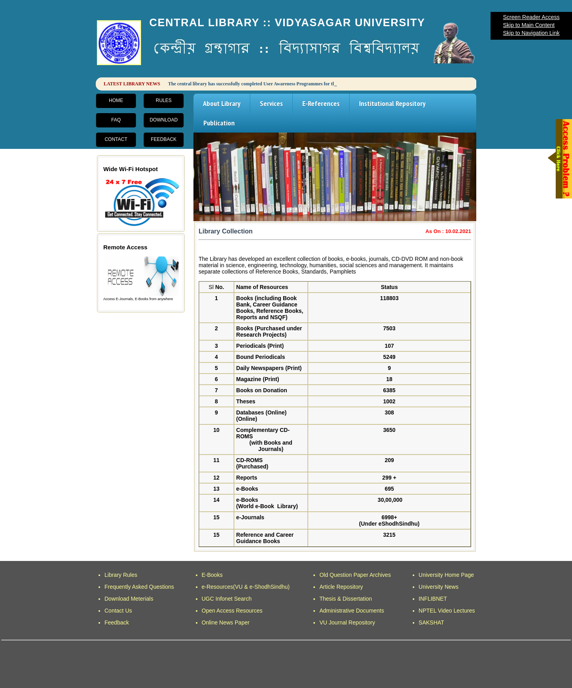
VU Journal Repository (347, 622)
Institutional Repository (392, 103)
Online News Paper (226, 622)
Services (271, 103)
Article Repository (341, 587)
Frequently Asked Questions (139, 587)
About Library (221, 103)
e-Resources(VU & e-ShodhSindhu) (246, 587)
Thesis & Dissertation (345, 598)
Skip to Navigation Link (531, 33)
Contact (115, 139)
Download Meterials (128, 598)
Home (116, 100)
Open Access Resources (232, 610)
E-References (321, 103)
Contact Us (118, 610)
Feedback (164, 139)
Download (164, 120)
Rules (164, 100)
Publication (219, 122)
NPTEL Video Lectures (447, 610)
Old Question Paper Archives (355, 575)
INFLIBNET (433, 598)
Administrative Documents (351, 610)
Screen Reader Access (531, 17)
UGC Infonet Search (227, 598)
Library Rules (120, 575)
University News (438, 587)
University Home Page (446, 575)
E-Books (212, 575)
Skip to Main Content (529, 25)
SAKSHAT (431, 622)
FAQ (116, 120)
